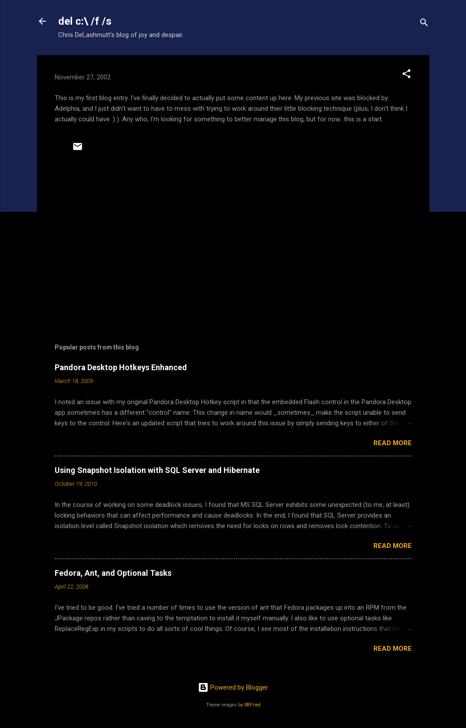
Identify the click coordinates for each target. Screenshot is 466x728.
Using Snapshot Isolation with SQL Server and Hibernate (157, 470)
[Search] (424, 24)
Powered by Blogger (233, 687)
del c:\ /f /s (85, 21)
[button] (406, 75)
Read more (392, 443)
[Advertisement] (233, 245)
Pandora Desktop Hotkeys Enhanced (121, 367)
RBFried (252, 705)
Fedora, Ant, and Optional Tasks (113, 573)
